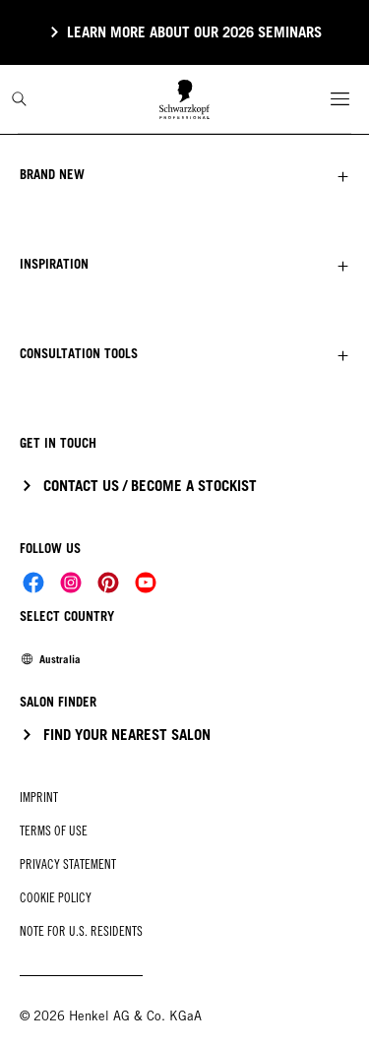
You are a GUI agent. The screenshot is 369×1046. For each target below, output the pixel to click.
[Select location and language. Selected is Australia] (50, 659)
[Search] (19, 99)
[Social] (33, 582)
